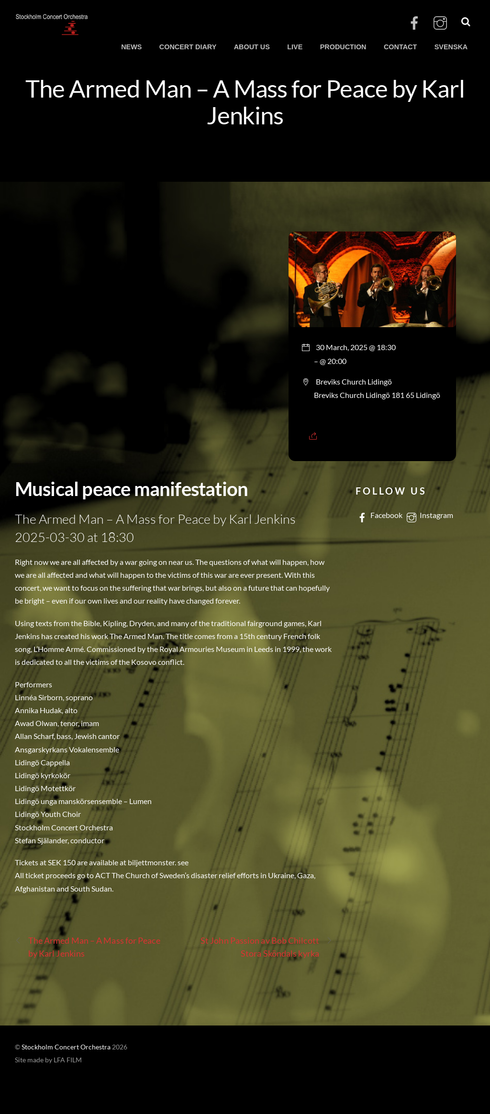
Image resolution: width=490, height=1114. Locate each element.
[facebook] (414, 23)
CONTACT (400, 47)
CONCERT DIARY (187, 47)
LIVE (294, 47)
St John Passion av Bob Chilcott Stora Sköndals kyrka (266, 946)
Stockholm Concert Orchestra (66, 1047)
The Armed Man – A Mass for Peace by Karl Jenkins (245, 101)
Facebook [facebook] (379, 514)
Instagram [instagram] (429, 514)
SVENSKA (451, 47)
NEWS (131, 47)
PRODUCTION (343, 47)
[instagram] (440, 23)
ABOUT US (252, 47)
